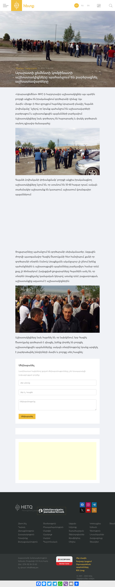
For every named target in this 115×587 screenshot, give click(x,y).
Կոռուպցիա (95, 523)
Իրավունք (23, 538)
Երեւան (93, 527)
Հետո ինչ (22, 523)
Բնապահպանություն (53, 527)
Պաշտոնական (50, 542)
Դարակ (21, 527)
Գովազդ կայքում (84, 561)
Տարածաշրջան (76, 531)
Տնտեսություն (49, 523)
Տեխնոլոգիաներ (76, 534)
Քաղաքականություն (28, 542)
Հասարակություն (26, 534)
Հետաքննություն (26, 531)
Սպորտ (46, 538)
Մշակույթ (47, 534)
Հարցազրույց (96, 538)
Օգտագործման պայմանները (84, 566)
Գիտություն (95, 531)
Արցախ (72, 523)
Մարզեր (47, 531)
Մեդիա (72, 542)
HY (76, 5)
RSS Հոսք (81, 571)
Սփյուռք (73, 527)
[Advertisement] (57, 461)
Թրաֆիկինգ (74, 538)
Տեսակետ (94, 542)
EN (88, 5)
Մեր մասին (82, 558)
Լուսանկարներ (97, 534)
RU (82, 5)
